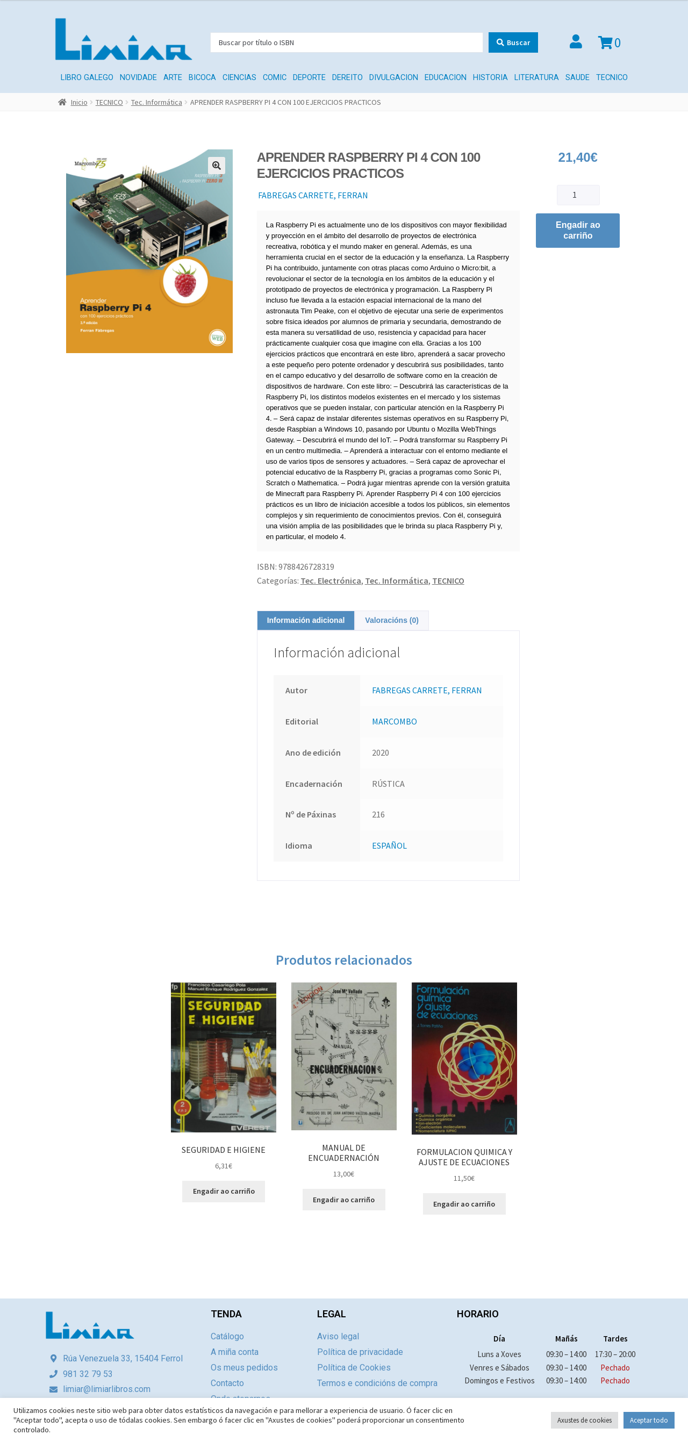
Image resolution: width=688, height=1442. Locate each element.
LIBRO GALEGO (87, 77)
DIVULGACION (393, 77)
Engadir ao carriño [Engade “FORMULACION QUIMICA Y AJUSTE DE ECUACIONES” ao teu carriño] (464, 1204)
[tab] (306, 620)
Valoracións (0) (392, 620)
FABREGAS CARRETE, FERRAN (313, 195)
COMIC (274, 77)
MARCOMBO (394, 721)
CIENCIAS (239, 77)
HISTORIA (490, 77)
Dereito (347, 77)
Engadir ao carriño (578, 230)
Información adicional (306, 620)
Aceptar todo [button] (649, 1420)
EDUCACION (446, 77)
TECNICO (612, 77)
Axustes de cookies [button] (584, 1420)
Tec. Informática (156, 102)
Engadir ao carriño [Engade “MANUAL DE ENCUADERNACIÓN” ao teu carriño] (344, 1199)
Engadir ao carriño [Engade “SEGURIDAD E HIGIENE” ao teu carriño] (224, 1191)
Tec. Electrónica (330, 580)
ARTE (172, 77)
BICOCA (202, 77)
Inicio (79, 102)
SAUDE (577, 77)
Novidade (138, 77)
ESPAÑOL (389, 845)
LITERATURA (536, 77)
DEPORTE (309, 77)
